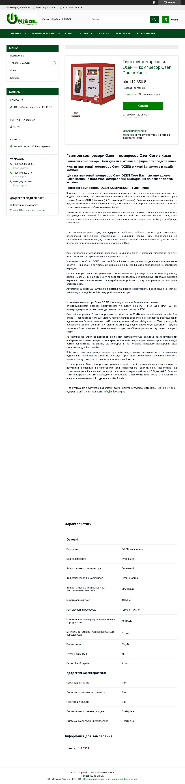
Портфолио (17, 55)
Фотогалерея (146, 33)
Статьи (104, 33)
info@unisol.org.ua (114, 391)
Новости (86, 33)
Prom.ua (109, 772)
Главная (15, 33)
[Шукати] (154, 19)
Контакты (123, 33)
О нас (69, 33)
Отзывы (15, 77)
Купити (143, 105)
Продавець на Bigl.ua (92, 776)
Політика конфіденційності (124, 779)
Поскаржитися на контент (96, 779)
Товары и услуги (43, 33)
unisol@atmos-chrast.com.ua (29, 210)
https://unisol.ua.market (25, 204)
